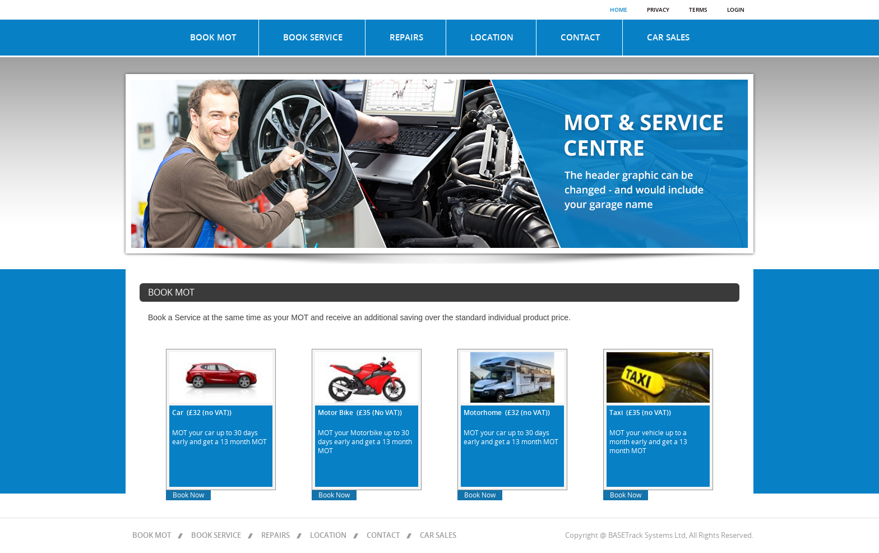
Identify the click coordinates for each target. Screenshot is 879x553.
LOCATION (491, 38)
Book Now (188, 495)
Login (735, 10)
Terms (698, 10)
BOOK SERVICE (313, 38)
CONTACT (580, 38)
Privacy (658, 10)
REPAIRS (406, 38)
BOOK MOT (213, 38)
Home (618, 10)
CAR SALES (668, 38)
